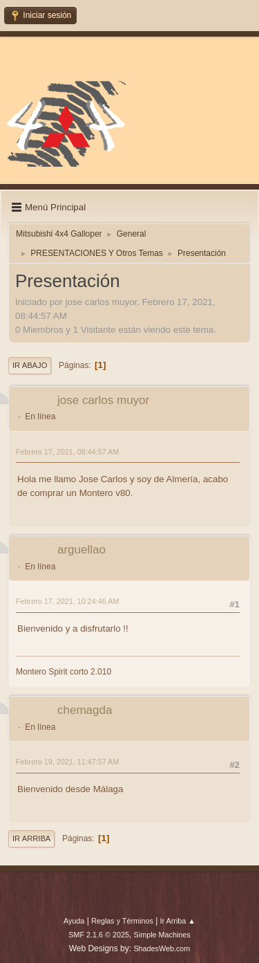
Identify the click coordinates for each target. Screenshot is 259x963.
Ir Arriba (31, 838)
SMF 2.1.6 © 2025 (98, 934)
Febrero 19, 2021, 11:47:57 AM (67, 762)
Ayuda (74, 921)
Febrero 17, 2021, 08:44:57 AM (67, 452)
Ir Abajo (29, 365)
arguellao (81, 549)
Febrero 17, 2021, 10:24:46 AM (67, 601)
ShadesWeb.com (161, 948)
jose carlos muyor (103, 400)
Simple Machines (162, 934)
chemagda (84, 710)
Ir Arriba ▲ (177, 921)
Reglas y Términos (122, 921)
